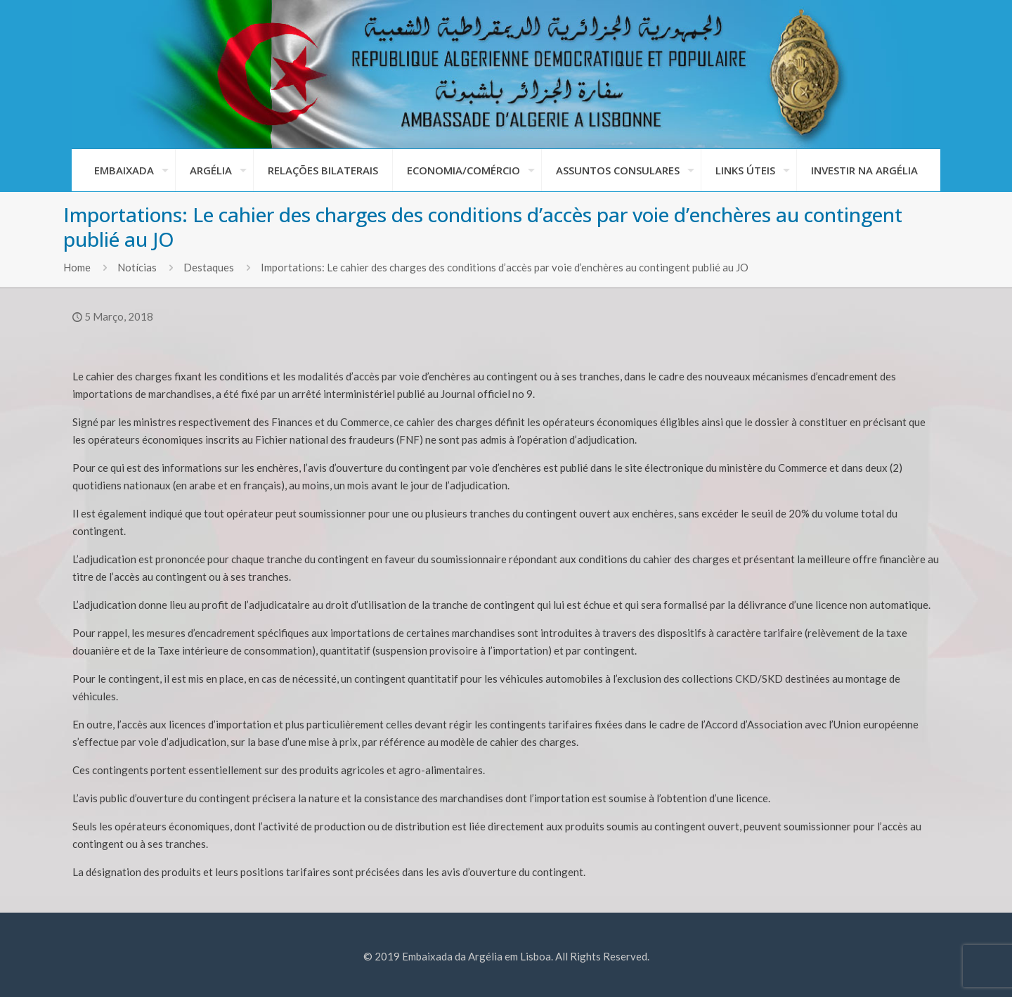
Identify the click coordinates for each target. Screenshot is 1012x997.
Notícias (137, 267)
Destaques (208, 267)
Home (77, 267)
